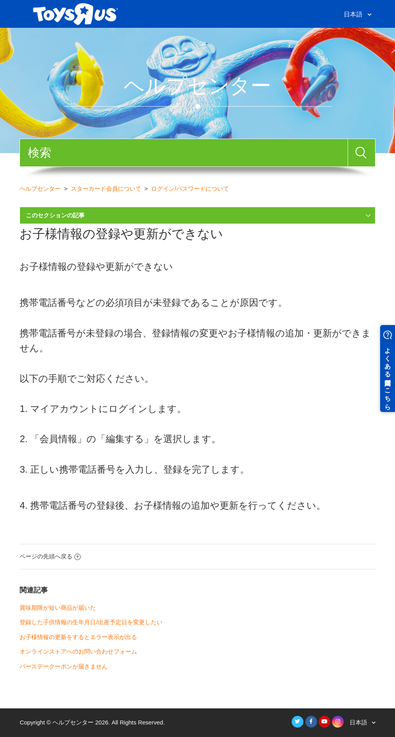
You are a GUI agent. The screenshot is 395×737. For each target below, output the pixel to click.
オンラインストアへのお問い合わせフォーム (78, 651)
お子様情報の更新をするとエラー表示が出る (78, 637)
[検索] (183, 152)
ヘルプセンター (40, 188)
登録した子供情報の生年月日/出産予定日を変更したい (91, 622)
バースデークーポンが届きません (64, 666)
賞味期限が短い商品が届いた (58, 607)
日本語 (354, 14)
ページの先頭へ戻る (50, 556)
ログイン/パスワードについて (190, 188)
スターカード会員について (106, 188)
